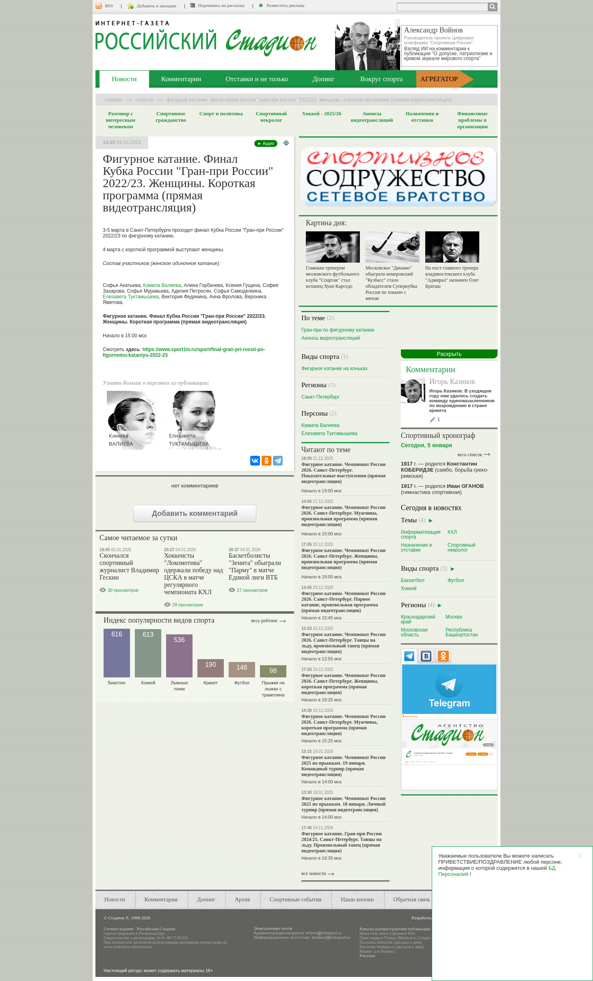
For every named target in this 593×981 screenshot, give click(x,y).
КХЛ (452, 532)
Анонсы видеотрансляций (372, 116)
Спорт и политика (221, 113)
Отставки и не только (256, 79)
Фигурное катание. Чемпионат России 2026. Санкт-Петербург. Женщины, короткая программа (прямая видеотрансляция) (343, 684)
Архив (242, 900)
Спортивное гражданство (171, 116)
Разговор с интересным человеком (121, 119)
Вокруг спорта (381, 79)
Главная (114, 100)
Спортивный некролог (271, 116)
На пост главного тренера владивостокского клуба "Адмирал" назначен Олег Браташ (452, 277)
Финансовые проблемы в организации (472, 119)
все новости (313, 873)
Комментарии (181, 79)
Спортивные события (295, 900)
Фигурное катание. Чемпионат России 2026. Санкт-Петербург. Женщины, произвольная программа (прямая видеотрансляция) (343, 559)
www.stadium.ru (117, 946)
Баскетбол (412, 580)
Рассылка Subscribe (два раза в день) (390, 942)
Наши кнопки (357, 900)
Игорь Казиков (452, 381)
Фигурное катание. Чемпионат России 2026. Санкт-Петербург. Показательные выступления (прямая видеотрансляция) (343, 472)
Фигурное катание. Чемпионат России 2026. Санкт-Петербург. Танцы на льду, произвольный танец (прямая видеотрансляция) (343, 643)
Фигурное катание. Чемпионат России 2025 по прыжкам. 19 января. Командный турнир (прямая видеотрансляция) (343, 766)
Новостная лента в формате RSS (387, 933)
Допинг (324, 79)
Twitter (389, 938)
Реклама (367, 955)
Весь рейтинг (264, 620)
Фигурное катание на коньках (334, 368)
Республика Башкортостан (462, 632)
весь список (470, 454)
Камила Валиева (162, 285)
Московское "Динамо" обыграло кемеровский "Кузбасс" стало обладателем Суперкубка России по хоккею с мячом (391, 283)
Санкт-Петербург (320, 396)
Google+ (425, 938)
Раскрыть (449, 354)
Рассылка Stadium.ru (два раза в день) (391, 946)
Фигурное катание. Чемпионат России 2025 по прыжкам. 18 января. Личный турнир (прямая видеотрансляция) (343, 804)
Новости (124, 79)
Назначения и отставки (422, 116)
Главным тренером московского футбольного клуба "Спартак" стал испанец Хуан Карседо (332, 277)
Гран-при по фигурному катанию (337, 329)
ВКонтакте (407, 938)
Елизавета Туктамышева (131, 297)
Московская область (414, 632)
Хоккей (409, 588)
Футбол (456, 580)
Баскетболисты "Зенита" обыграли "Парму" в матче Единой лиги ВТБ (255, 566)
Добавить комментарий (195, 513)
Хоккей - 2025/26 (321, 113)
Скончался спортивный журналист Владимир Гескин (129, 566)
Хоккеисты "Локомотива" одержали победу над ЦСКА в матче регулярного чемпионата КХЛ (193, 573)
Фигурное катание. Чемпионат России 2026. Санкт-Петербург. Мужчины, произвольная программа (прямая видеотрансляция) (343, 516)
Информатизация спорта (421, 534)
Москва (454, 616)
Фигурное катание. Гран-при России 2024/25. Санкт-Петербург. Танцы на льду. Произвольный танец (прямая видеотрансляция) (341, 842)
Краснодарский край (418, 619)
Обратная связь (412, 900)
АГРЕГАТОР (439, 79)
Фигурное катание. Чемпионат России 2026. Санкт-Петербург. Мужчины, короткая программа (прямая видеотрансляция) (343, 725)
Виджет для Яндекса (377, 951)
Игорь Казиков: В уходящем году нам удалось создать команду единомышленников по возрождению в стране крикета (462, 400)
